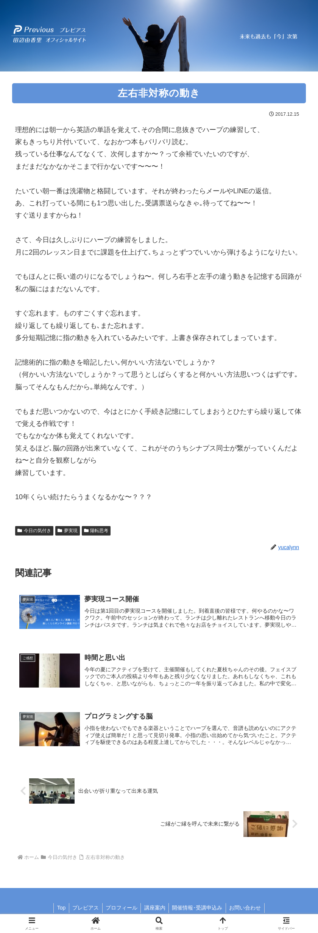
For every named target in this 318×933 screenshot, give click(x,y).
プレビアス (83, 910)
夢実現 (68, 530)
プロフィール (121, 910)
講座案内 (155, 910)
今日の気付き (34, 530)
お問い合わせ (248, 910)
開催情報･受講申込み (199, 910)
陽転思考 (96, 530)
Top (58, 910)
